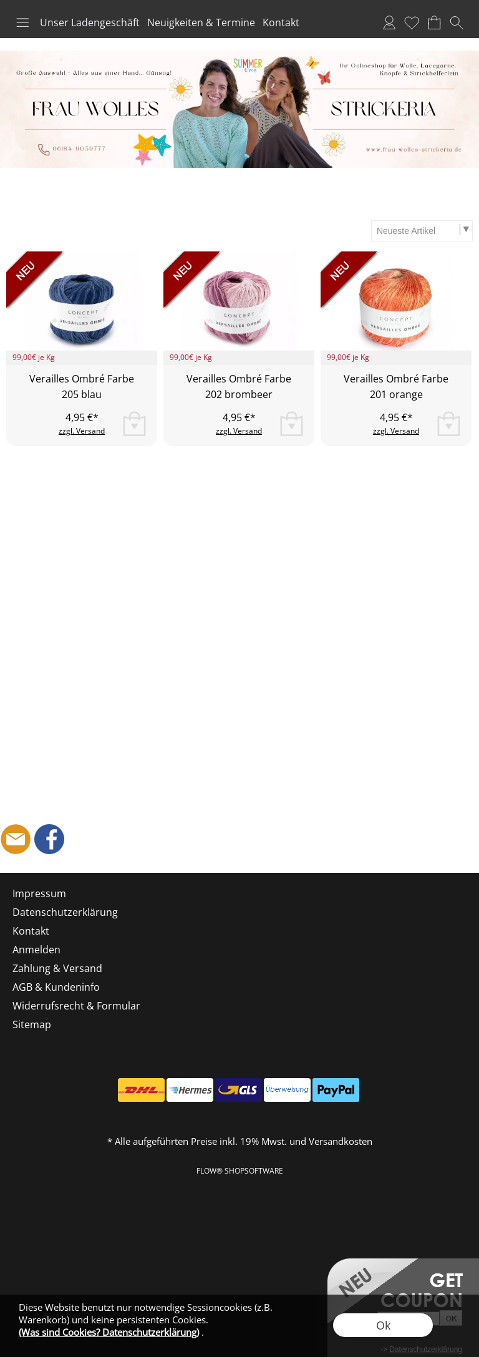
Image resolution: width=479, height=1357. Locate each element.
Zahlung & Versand (57, 968)
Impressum (39, 893)
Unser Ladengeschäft (90, 22)
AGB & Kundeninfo (56, 987)
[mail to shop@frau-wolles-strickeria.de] (15, 839)
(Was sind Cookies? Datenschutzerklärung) (109, 1332)
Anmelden (389, 22)
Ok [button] (383, 1325)
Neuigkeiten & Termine (201, 22)
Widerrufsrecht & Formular (76, 1006)
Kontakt (281, 22)
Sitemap (31, 1024)
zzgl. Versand (82, 431)
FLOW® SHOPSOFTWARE (239, 1170)
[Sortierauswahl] (422, 230)
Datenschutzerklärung (65, 912)
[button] (22, 22)
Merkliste (412, 22)
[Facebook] (49, 839)
